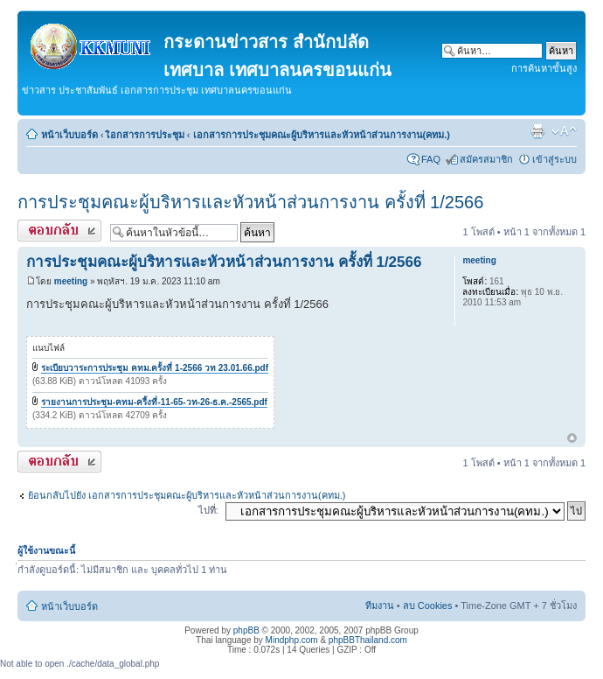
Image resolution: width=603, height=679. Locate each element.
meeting (70, 281)
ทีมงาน (379, 605)
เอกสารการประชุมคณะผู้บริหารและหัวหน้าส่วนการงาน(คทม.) (321, 135)
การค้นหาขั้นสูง (544, 68)
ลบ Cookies (428, 605)
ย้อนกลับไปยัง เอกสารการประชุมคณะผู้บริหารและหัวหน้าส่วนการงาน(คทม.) (186, 495)
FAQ (430, 159)
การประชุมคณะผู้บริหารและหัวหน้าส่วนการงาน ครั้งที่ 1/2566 (250, 202)
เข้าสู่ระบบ (554, 159)
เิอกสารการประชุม (145, 135)
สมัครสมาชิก (486, 159)
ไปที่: (208, 510)
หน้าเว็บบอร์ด (69, 135)
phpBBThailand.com (368, 640)
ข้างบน (572, 439)
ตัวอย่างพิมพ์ (537, 131)
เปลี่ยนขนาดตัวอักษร (564, 131)
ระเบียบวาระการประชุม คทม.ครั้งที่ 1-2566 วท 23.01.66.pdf (154, 368)
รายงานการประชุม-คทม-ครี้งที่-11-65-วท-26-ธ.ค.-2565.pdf (154, 402)
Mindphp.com (292, 640)
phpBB (246, 630)
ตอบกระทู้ (59, 231)
